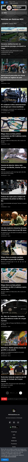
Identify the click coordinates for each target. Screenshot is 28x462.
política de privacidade (10, 456)
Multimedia (14, 440)
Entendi (5, 459)
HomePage (14, 431)
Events (14, 446)
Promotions (14, 443)
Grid (14, 434)
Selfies (14, 437)
